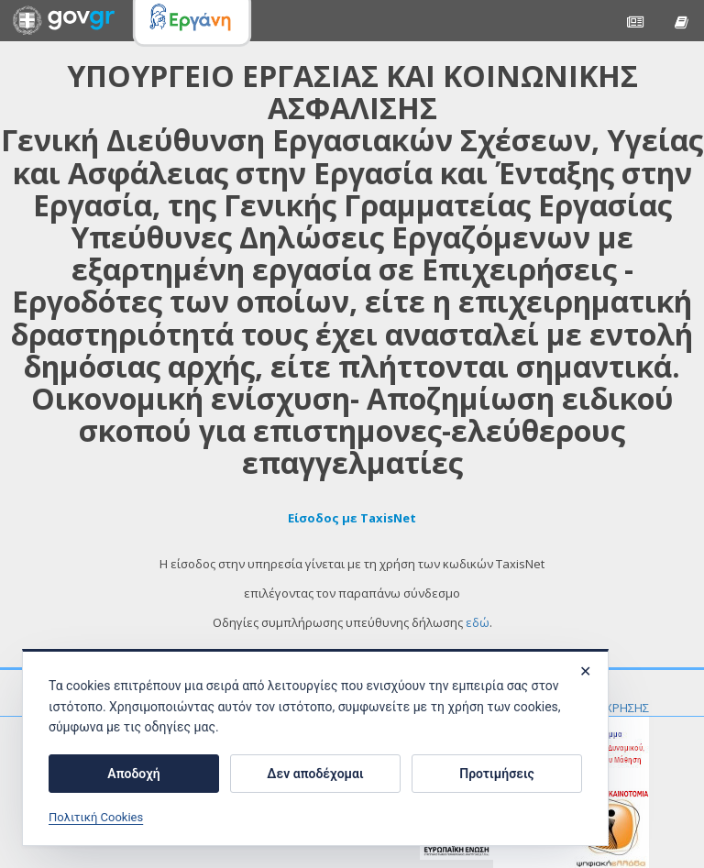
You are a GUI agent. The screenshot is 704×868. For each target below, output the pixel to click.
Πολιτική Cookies (96, 817)
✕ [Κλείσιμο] (585, 671)
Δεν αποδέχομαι (315, 773)
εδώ (478, 622)
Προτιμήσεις (496, 773)
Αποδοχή (133, 773)
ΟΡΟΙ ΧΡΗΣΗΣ (611, 707)
